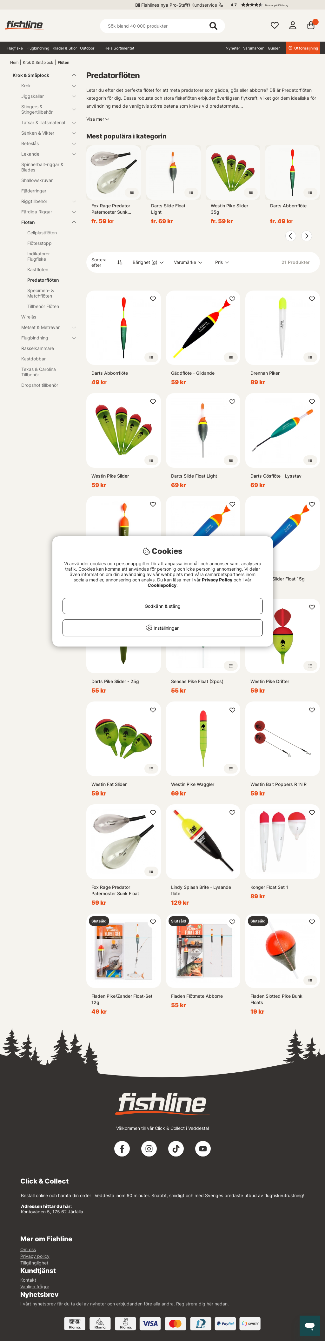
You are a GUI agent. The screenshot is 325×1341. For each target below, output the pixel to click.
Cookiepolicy (162, 585)
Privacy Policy (217, 579)
